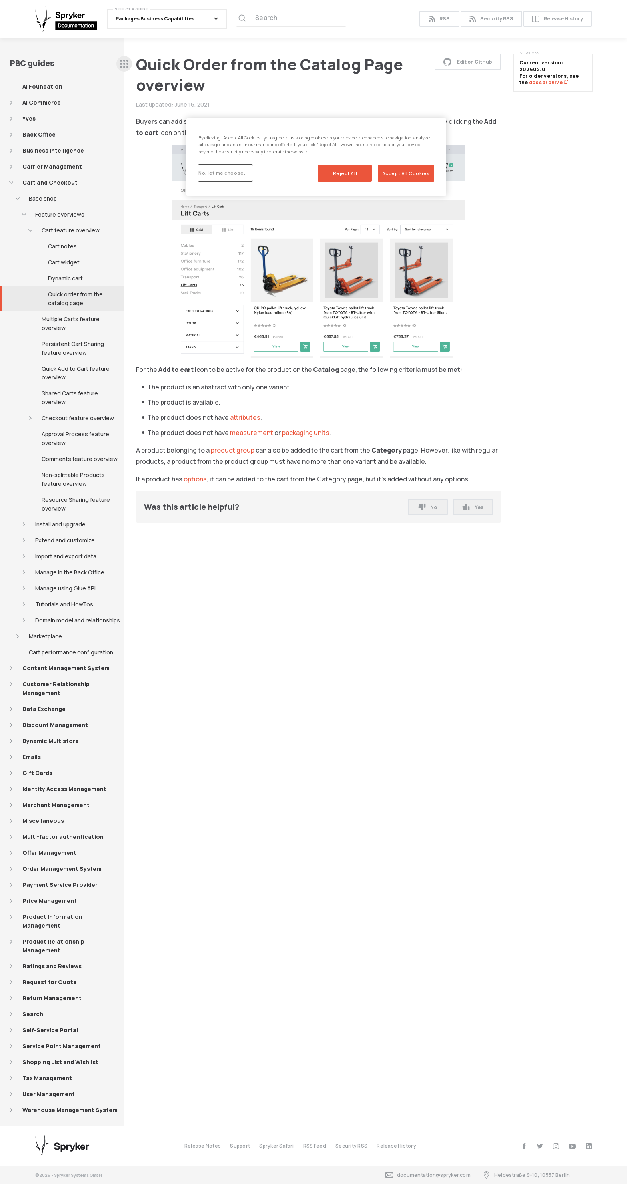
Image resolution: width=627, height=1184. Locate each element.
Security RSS (491, 19)
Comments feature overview (80, 459)
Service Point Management (61, 1046)
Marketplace (45, 636)
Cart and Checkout (50, 182)
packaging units (305, 432)
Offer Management (49, 852)
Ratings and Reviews (52, 966)
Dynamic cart (65, 278)
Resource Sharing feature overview (76, 504)
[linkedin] (589, 1146)
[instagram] (556, 1146)
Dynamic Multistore (50, 741)
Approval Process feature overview (75, 438)
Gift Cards (37, 773)
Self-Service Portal (50, 1030)
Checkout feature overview (78, 418)
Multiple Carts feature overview (71, 323)
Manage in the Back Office (69, 572)
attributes (245, 417)
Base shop (43, 198)
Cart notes (62, 246)
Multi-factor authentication (63, 836)
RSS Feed (314, 1145)
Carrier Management (52, 166)
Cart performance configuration (71, 652)
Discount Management (55, 725)
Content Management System (66, 668)
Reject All (345, 173)
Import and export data (65, 556)
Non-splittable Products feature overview (73, 479)
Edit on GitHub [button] (467, 62)
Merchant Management (56, 805)
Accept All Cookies (406, 173)
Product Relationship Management (53, 946)
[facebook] (524, 1146)
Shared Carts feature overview (70, 397)
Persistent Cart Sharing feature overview (73, 348)
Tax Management (47, 1078)
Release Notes (202, 1145)
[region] (316, 156)
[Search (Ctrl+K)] (291, 19)
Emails (31, 757)
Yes (473, 507)
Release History (557, 19)
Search (32, 1014)
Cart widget (64, 262)
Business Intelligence (53, 150)
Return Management (52, 998)
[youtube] (572, 1146)
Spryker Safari (276, 1145)
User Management (48, 1094)
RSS (439, 19)
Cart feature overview (71, 230)
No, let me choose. (221, 173)
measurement (251, 432)
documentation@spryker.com (428, 1175)
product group (232, 450)
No (428, 507)
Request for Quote (49, 982)
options (195, 479)
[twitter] (540, 1146)
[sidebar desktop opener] (124, 64)
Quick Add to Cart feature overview (76, 373)
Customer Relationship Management (56, 688)
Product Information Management (52, 921)
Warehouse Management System (70, 1110)
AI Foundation (42, 86)
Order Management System (62, 868)
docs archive (548, 82)
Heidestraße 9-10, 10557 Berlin (526, 1175)
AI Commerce (41, 102)
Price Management (49, 900)
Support (240, 1145)
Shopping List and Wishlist (60, 1062)
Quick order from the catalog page (75, 298)
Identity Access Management (64, 789)
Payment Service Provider (60, 884)
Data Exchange (44, 709)
